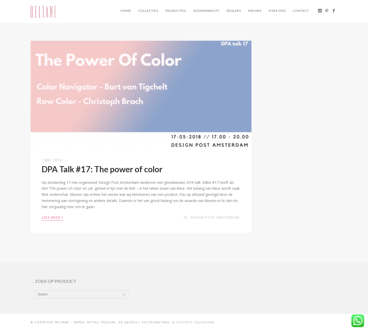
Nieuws (254, 11)
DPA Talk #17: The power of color (102, 169)
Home (126, 11)
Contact (301, 11)
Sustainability (206, 11)
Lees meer (52, 217)
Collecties (148, 11)
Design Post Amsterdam (214, 217)
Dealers (234, 11)
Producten (175, 11)
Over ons (277, 11)
